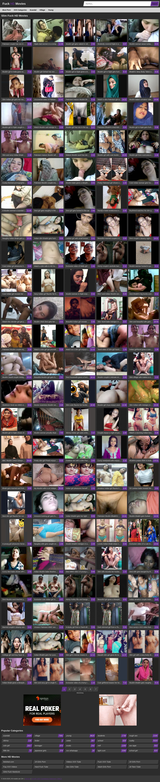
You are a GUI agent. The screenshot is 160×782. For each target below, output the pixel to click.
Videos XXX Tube (73, 762)
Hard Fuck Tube (41, 767)
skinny (17, 740)
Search (154, 4)
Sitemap (27, 779)
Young (51, 10)
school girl (143, 750)
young (80, 735)
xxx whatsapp (80, 750)
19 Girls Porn (40, 762)
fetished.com (8, 762)
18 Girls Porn (134, 762)
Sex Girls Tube (72, 767)
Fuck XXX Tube (104, 762)
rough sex (143, 735)
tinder (49, 740)
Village (42, 10)
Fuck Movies (14, 3)
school (112, 740)
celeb (80, 740)
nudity (143, 740)
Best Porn (6, 10)
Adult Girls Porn (104, 767)
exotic (80, 745)
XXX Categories (20, 10)
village (49, 735)
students (112, 735)
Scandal (33, 10)
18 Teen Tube (135, 767)
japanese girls (49, 750)
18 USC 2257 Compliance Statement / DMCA (47, 779)
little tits (17, 750)
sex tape (143, 745)
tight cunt (112, 750)
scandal (17, 735)
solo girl (17, 745)
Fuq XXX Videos (10, 767)
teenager (49, 745)
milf (112, 745)
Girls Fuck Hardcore (11, 772)
